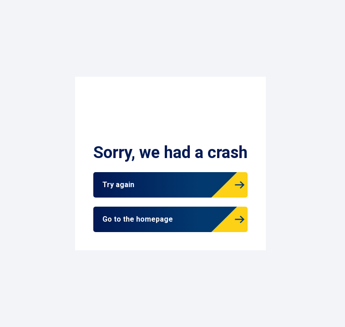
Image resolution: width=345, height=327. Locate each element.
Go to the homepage (137, 219)
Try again (118, 184)
